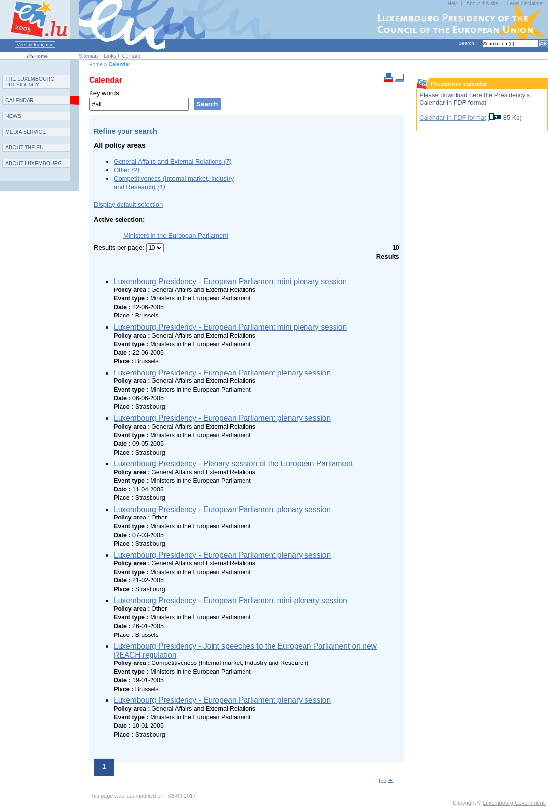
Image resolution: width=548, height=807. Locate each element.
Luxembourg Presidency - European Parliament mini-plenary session (230, 600)
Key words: (105, 93)
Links (110, 55)
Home (41, 55)
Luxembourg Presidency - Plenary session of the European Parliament (233, 464)
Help (452, 3)
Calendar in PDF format (452, 117)
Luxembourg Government (514, 803)
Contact (131, 55)
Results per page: (120, 247)
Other (126, 169)
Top (385, 781)
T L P (30, 81)
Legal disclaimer (525, 3)
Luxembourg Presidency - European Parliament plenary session (222, 373)
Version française (35, 44)
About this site (482, 3)
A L (33, 163)
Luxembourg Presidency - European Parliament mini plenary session (230, 281)
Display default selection (128, 204)
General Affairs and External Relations (173, 161)
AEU (24, 147)
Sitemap (88, 55)
